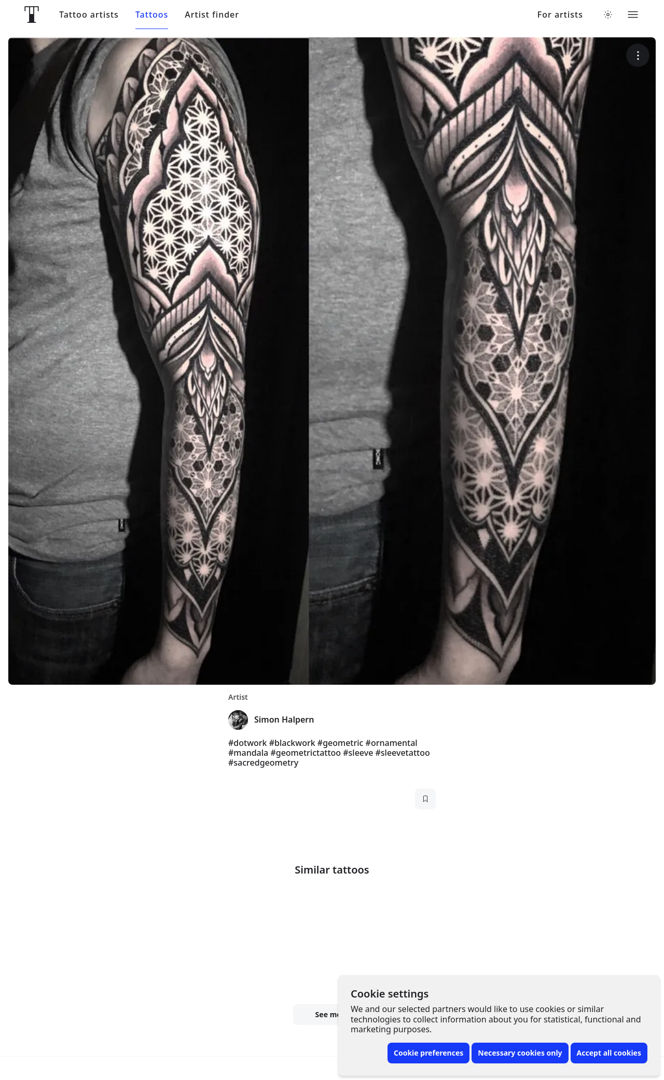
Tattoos (151, 14)
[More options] (637, 55)
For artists (560, 14)
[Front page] (31, 14)
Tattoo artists (89, 14)
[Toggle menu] (632, 14)
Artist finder (212, 14)
